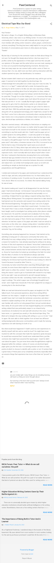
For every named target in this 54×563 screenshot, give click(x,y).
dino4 (31, 554)
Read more (47, 485)
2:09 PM (15, 372)
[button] (51, 24)
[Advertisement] (27, 436)
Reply (12, 386)
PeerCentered (27, 5)
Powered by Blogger (27, 550)
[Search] (51, 6)
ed (11, 372)
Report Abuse (27, 558)
